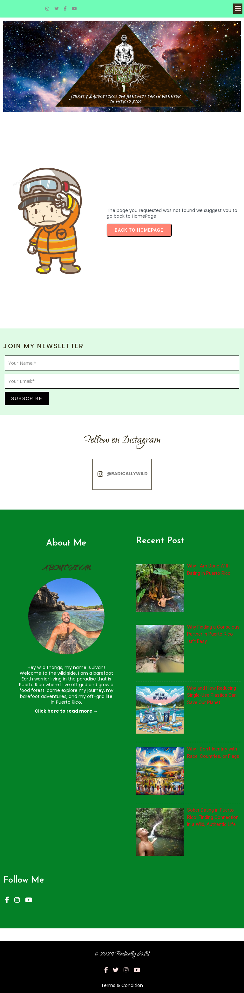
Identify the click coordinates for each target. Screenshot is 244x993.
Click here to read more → (66, 711)
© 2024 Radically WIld (122, 954)
